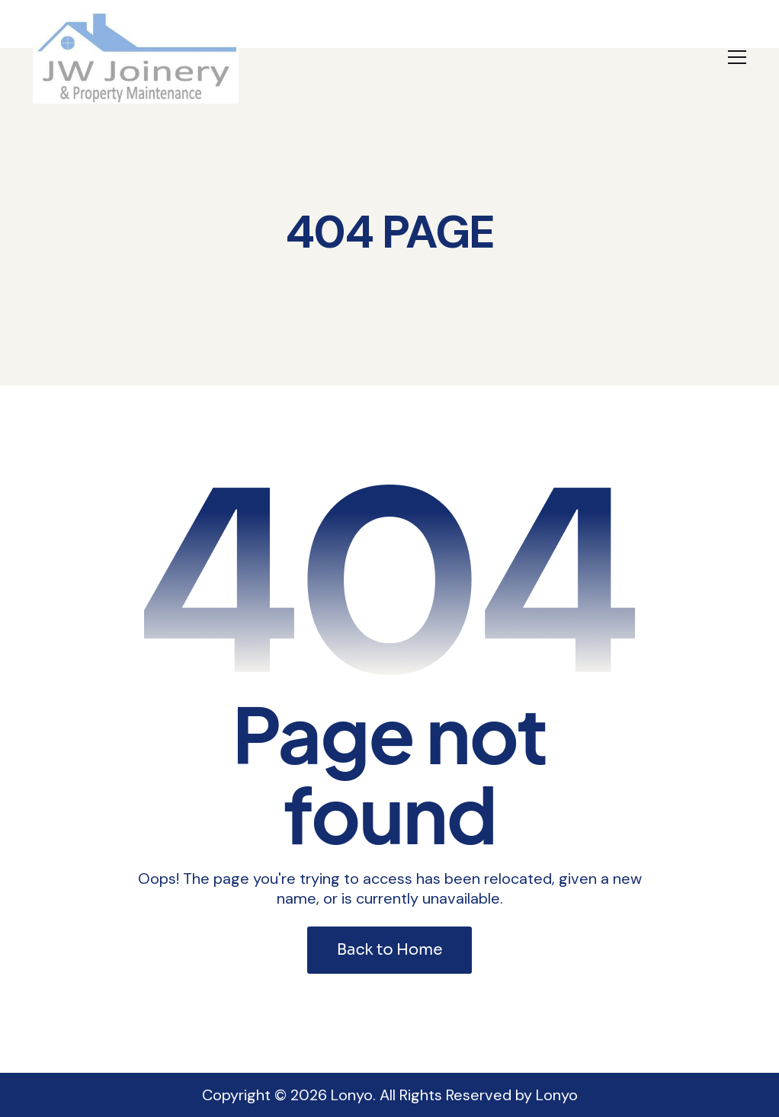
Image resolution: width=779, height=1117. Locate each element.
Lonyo (557, 1095)
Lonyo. (353, 1095)
